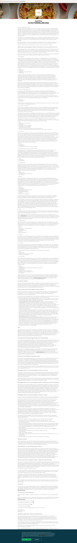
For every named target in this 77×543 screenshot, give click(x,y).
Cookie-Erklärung (24, 215)
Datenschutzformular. (22, 499)
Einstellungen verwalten (42, 535)
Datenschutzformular (40, 351)
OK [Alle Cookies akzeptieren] (26, 539)
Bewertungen (35, 5)
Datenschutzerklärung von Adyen (40, 277)
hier (54, 428)
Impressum (49, 5)
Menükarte (28, 5)
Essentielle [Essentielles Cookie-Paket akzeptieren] (37, 539)
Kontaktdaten (43, 5)
